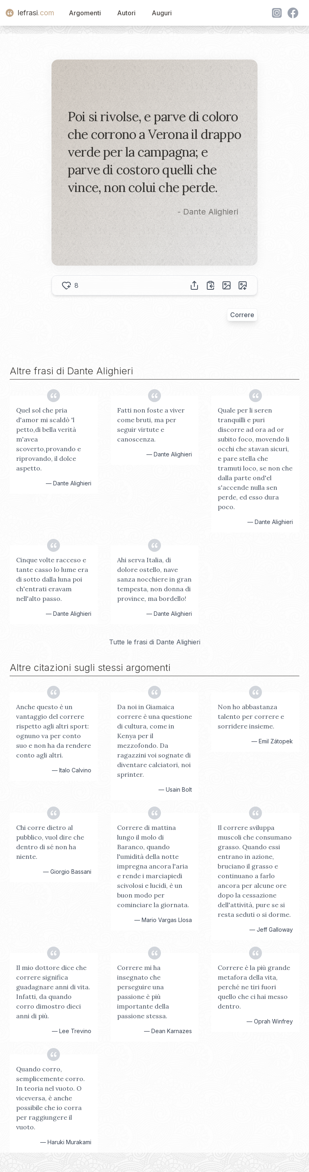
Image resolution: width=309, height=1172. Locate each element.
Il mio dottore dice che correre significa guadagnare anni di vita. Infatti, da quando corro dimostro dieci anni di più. (53, 992)
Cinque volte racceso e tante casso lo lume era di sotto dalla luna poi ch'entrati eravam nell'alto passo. (52, 579)
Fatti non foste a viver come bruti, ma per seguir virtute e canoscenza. (151, 424)
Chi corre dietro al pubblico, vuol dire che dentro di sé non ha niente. (50, 841)
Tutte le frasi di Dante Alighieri (154, 642)
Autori (126, 13)
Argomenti (85, 13)
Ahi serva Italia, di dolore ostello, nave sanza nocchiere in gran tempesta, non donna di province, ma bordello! (154, 579)
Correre (242, 315)
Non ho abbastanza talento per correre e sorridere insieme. (251, 716)
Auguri (162, 13)
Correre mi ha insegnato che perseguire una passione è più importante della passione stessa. (143, 992)
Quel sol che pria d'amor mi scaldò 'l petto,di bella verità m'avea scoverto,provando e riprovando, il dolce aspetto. (48, 439)
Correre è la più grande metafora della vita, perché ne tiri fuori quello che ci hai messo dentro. (254, 987)
